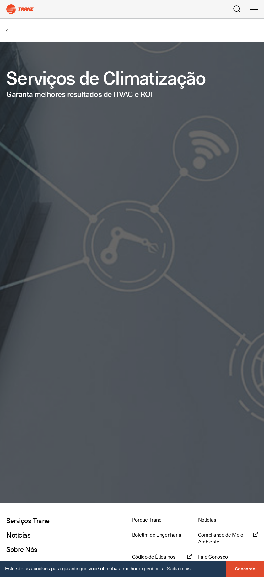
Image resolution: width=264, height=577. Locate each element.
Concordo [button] (245, 568)
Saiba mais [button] (179, 568)
